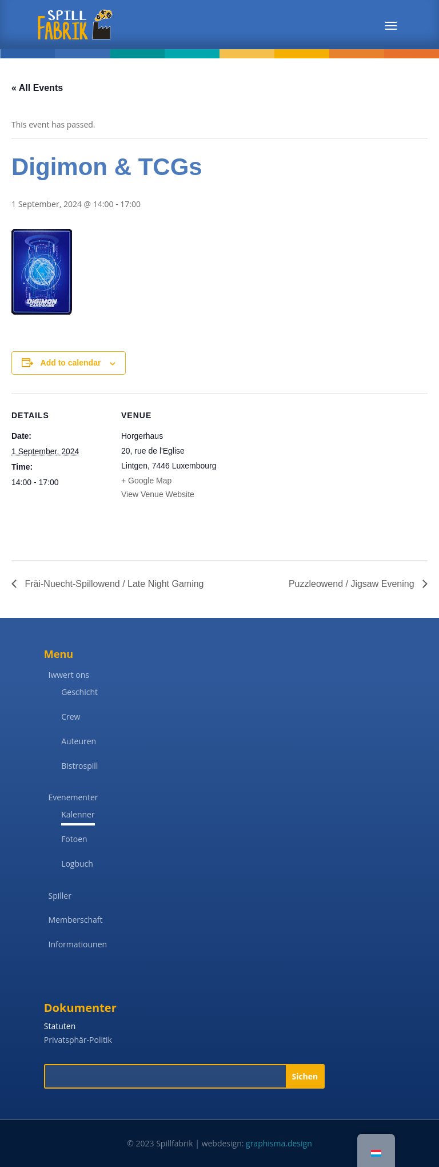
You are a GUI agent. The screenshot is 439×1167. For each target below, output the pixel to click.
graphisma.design (279, 1143)
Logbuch (77, 863)
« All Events (37, 88)
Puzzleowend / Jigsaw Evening (353, 584)
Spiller (59, 895)
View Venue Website (157, 494)
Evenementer (73, 797)
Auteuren (78, 741)
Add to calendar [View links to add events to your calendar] (71, 362)
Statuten (59, 1026)
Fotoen (74, 838)
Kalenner (78, 814)
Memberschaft (75, 919)
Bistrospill (79, 765)
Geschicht (79, 691)
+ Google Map (146, 480)
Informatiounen (77, 944)
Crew (70, 716)
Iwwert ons (68, 674)
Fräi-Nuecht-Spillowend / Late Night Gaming (112, 584)
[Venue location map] (291, 472)
